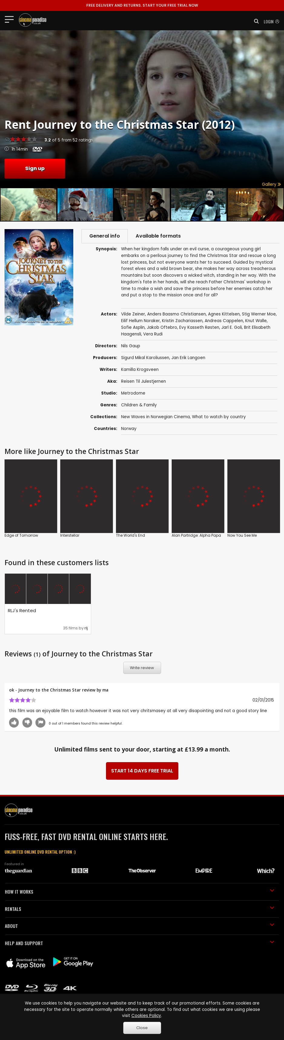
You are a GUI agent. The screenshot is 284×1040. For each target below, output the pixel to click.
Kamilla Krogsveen (140, 369)
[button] (254, 21)
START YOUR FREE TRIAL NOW (142, 5)
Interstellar (69, 535)
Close (142, 1027)
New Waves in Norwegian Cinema (155, 417)
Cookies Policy (146, 1015)
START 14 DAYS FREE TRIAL (142, 770)
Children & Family (139, 405)
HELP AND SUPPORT (139, 943)
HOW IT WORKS (139, 891)
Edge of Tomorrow (21, 535)
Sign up (35, 168)
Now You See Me (242, 535)
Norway (129, 429)
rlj (86, 628)
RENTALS (139, 908)
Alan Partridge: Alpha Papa (196, 535)
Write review (142, 667)
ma (105, 690)
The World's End (130, 535)
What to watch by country (219, 417)
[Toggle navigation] (11, 19)
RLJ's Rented (22, 610)
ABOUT (139, 925)
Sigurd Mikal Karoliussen (145, 358)
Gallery (271, 184)
